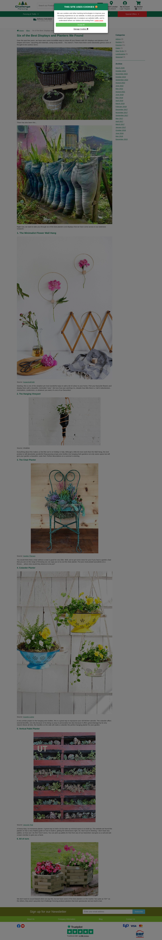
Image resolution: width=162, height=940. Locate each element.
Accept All (81, 25)
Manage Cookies (81, 29)
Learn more (98, 20)
